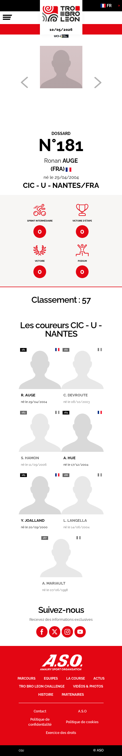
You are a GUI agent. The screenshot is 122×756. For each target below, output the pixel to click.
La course (75, 678)
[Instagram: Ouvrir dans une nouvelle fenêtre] (67, 631)
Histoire (45, 695)
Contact (40, 711)
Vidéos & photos (88, 686)
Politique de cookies (82, 722)
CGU (21, 750)
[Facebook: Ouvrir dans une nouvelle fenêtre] (42, 631)
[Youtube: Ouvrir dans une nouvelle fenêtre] (80, 631)
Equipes (51, 678)
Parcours (26, 678)
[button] (108, 5)
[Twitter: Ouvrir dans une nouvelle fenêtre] (54, 631)
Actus (98, 678)
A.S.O (82, 711)
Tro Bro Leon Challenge (42, 686)
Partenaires (73, 695)
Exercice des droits (61, 733)
